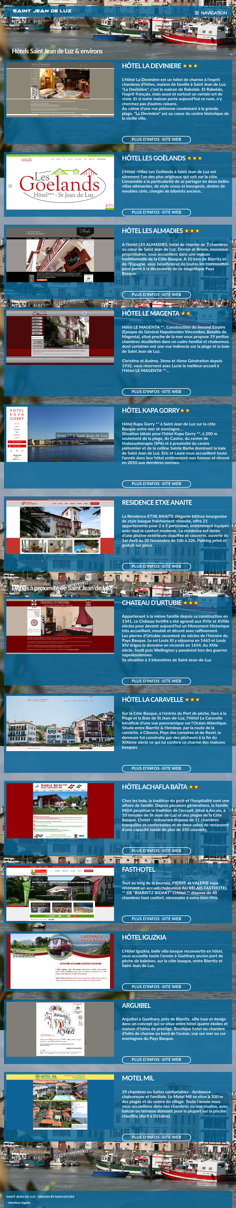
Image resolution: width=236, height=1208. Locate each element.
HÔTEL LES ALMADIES (153, 230)
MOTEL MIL (138, 1078)
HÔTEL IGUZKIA (144, 937)
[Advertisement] (118, 34)
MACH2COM (64, 1197)
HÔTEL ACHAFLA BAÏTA (155, 787)
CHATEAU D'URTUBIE (152, 602)
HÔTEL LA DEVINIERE (152, 65)
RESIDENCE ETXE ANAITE (157, 502)
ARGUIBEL (136, 1005)
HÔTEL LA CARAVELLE (153, 699)
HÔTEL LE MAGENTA (151, 313)
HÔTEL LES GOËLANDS (154, 158)
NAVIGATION (211, 13)
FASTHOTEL (138, 869)
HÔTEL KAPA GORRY (151, 410)
